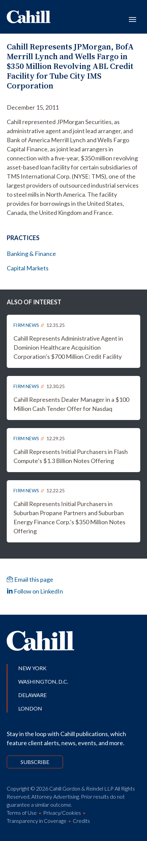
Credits (81, 820)
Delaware (32, 695)
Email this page (30, 579)
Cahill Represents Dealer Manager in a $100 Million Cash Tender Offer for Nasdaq (71, 404)
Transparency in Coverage (36, 820)
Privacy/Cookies (62, 812)
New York (32, 668)
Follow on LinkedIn (35, 591)
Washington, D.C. (43, 681)
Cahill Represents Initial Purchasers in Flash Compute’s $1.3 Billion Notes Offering (70, 456)
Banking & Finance (31, 253)
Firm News (26, 325)
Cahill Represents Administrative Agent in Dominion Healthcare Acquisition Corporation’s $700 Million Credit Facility (68, 347)
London (30, 708)
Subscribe (35, 762)
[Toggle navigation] (132, 19)
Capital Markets (28, 268)
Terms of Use (22, 812)
